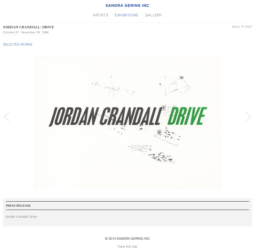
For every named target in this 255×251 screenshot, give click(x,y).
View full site (127, 246)
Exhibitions (126, 15)
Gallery (153, 15)
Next (248, 117)
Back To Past (242, 26)
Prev (6, 117)
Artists (100, 15)
